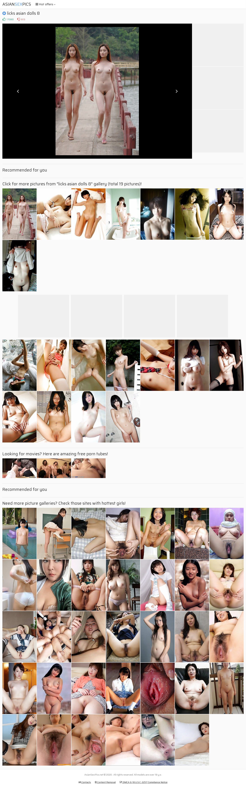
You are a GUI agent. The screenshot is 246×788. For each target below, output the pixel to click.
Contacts (85, 782)
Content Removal (105, 782)
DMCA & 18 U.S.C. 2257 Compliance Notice (143, 782)
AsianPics (16, 4)
